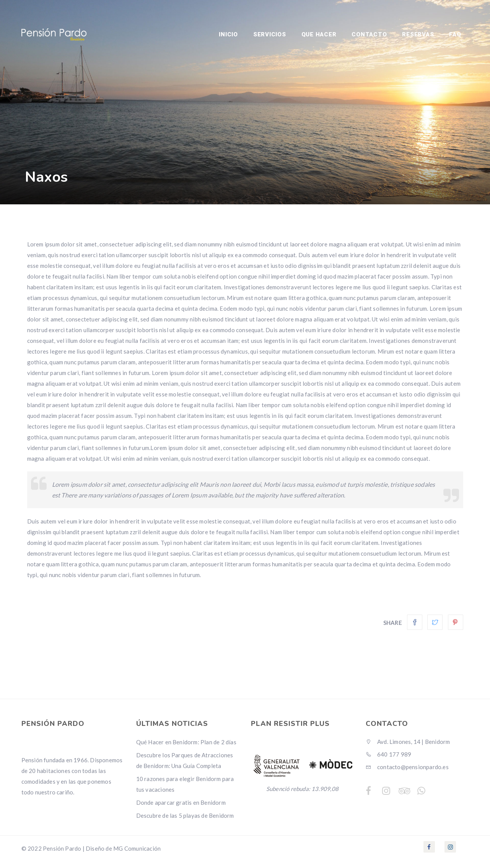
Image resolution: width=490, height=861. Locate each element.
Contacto (369, 34)
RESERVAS (418, 34)
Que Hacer (319, 34)
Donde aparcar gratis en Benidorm (181, 802)
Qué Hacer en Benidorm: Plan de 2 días (186, 742)
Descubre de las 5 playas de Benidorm (185, 815)
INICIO (228, 34)
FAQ (455, 34)
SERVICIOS (269, 34)
